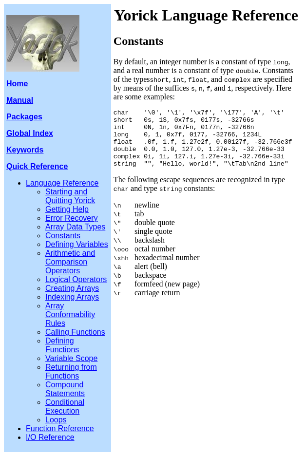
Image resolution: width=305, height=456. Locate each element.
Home (17, 83)
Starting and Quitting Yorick (70, 196)
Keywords (24, 150)
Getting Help (67, 209)
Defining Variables (76, 244)
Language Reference (62, 183)
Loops (56, 420)
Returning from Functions (71, 371)
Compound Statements (65, 389)
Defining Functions (62, 345)
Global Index (29, 133)
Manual (19, 100)
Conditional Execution (64, 406)
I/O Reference (50, 437)
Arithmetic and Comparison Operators (70, 262)
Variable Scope (71, 358)
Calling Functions (75, 332)
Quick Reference (37, 166)
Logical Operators (76, 279)
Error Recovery (71, 218)
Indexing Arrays (72, 297)
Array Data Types (75, 227)
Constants (62, 235)
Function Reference (60, 428)
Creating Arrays (72, 288)
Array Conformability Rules (70, 314)
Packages (24, 117)
